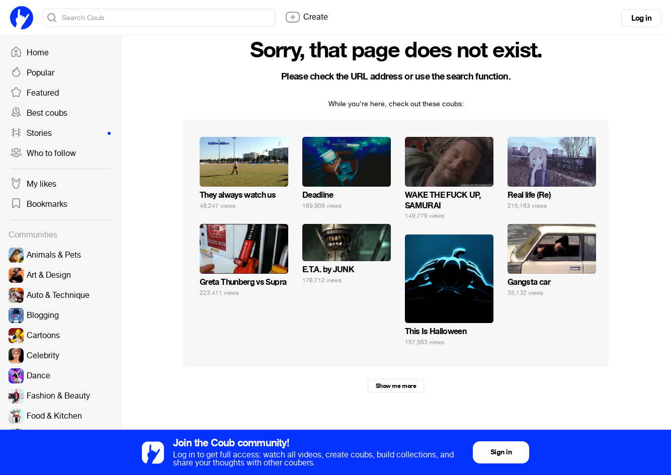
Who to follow (43, 153)
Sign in (501, 452)
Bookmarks (38, 204)
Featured (34, 93)
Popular (32, 73)
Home (29, 53)
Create (306, 17)
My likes (33, 184)
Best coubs (38, 113)
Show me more (396, 386)
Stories (60, 133)
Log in (641, 18)
